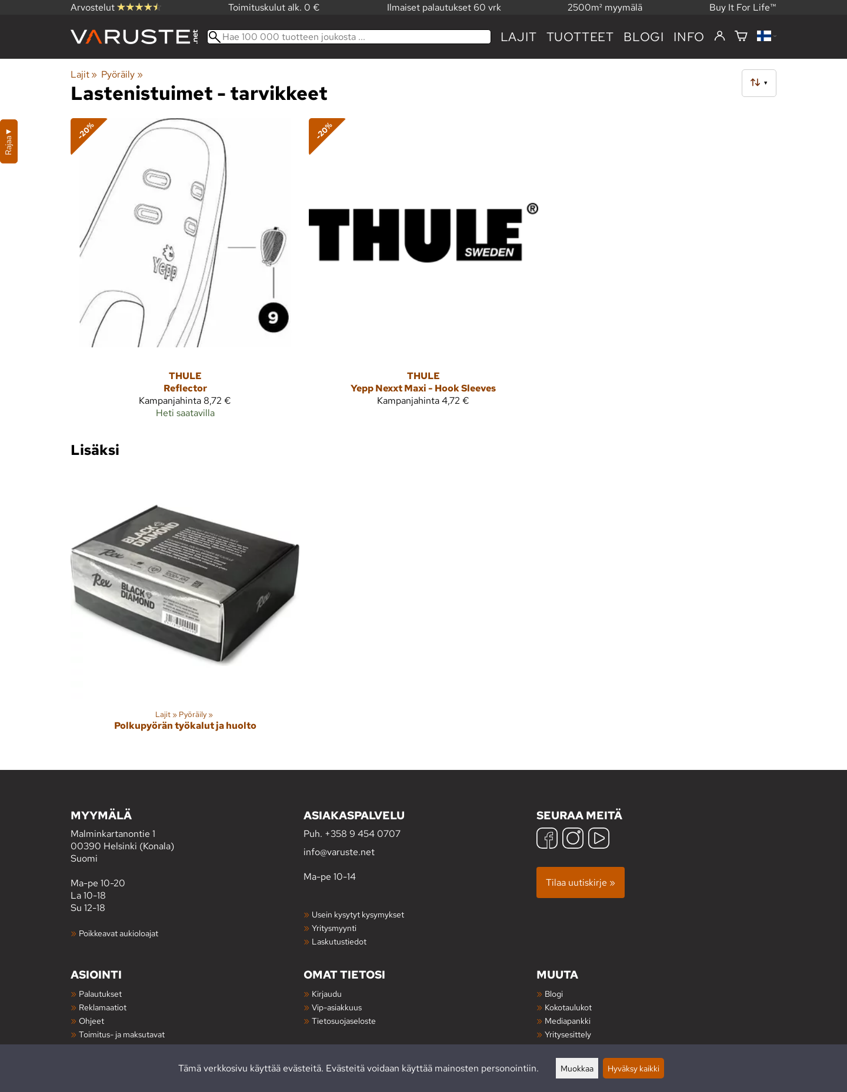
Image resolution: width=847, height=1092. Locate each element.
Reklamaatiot (102, 1007)
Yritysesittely (568, 1034)
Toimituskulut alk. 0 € (274, 7)
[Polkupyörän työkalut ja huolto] (185, 611)
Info (689, 37)
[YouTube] (598, 840)
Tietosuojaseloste (344, 1020)
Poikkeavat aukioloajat (118, 933)
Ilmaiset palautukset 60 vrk (444, 7)
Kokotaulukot (568, 1007)
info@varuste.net (339, 852)
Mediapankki (568, 1020)
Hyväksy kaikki (633, 1068)
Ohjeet (91, 1020)
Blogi (554, 993)
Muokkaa (577, 1068)
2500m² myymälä (605, 7)
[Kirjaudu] (719, 36)
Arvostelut (116, 7)
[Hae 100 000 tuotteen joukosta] (349, 36)
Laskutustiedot (339, 941)
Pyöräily (121, 74)
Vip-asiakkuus (337, 1007)
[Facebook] (547, 840)
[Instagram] (572, 840)
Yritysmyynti (334, 927)
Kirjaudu (327, 993)
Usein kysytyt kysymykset (358, 914)
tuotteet (580, 37)
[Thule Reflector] (185, 273)
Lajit (519, 37)
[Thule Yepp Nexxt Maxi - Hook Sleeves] (423, 273)
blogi (643, 37)
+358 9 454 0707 (363, 834)
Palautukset (100, 993)
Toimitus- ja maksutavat (122, 1034)
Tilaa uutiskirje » (580, 882)
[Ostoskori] (741, 36)
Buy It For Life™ (742, 7)
